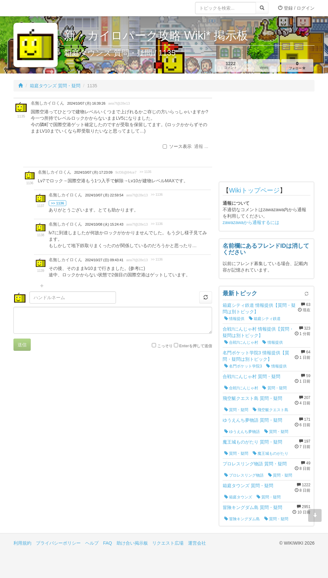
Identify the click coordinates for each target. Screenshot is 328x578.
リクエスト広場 (168, 543)
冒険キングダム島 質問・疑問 (252, 507)
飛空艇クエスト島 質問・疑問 (252, 398)
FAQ (107, 543)
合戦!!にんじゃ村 (241, 342)
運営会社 (197, 543)
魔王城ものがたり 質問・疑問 (252, 441)
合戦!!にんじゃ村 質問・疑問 (251, 376)
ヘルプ (92, 543)
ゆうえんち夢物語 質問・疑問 (252, 420)
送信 (22, 344)
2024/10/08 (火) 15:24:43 (104, 224)
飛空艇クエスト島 (270, 410)
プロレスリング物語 (244, 475)
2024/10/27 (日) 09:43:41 (104, 260)
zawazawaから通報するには (251, 222)
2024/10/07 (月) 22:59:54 (104, 195)
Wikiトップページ (254, 190)
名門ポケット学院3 (243, 366)
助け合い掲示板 (132, 543)
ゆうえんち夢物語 (242, 431)
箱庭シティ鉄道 (265, 318)
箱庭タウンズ (238, 497)
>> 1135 (146, 172)
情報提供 (234, 318)
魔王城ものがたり (270, 453)
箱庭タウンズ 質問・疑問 (55, 85)
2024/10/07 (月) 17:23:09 (93, 172)
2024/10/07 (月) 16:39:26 (86, 103)
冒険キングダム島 (242, 519)
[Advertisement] (266, 138)
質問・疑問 (274, 388)
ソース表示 (177, 146)
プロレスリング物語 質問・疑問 (255, 463)
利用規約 (22, 543)
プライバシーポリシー (58, 543)
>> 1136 (157, 194)
